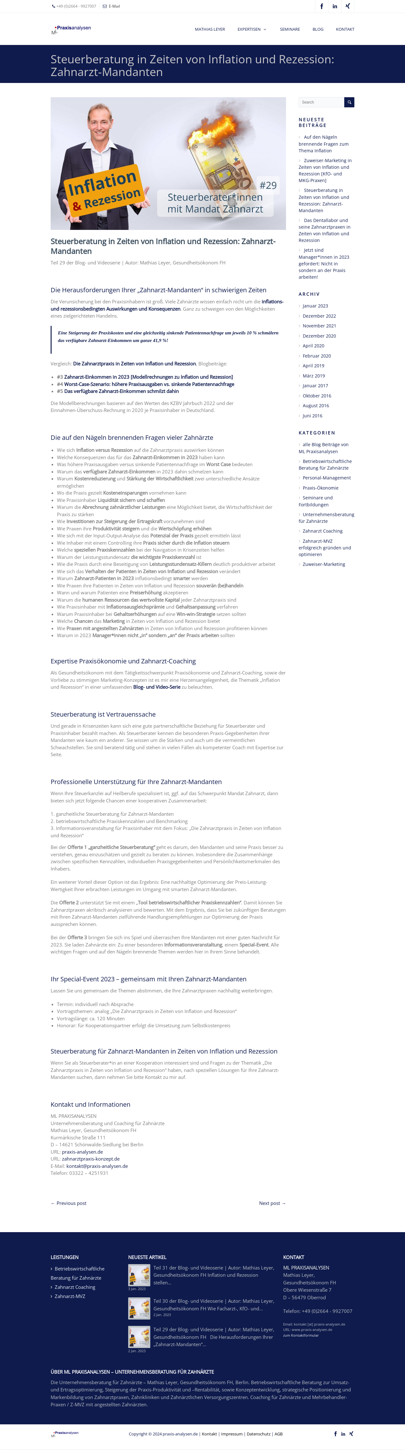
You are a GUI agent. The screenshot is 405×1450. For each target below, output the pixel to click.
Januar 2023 (315, 306)
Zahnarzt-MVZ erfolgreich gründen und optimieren (325, 548)
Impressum (232, 1434)
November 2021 (319, 326)
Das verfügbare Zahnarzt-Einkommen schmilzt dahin (121, 391)
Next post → (272, 1203)
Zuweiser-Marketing (324, 564)
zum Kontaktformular (301, 1335)
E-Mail (114, 6)
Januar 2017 (315, 386)
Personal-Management (327, 478)
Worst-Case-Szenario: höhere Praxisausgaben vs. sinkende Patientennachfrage (149, 384)
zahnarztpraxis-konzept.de (91, 1159)
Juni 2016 (312, 416)
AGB (279, 1434)
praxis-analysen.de (82, 1152)
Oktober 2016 (317, 396)
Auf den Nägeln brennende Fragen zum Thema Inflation (324, 144)
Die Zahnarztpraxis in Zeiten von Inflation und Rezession (134, 363)
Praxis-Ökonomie (321, 488)
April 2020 (313, 346)
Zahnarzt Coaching (323, 531)
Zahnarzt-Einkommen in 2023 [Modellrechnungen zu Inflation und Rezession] (148, 377)
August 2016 (316, 405)
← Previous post (68, 1203)
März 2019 (314, 376)
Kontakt (209, 1434)
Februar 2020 (317, 356)
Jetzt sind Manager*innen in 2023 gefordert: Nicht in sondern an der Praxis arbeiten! (324, 263)
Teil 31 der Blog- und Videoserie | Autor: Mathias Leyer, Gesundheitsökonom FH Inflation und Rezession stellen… (213, 1275)
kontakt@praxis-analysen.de (97, 1166)
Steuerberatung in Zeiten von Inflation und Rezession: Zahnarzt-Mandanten (163, 246)
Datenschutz (259, 1434)
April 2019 (313, 366)
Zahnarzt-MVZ (70, 1296)
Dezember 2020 (319, 336)
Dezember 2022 (319, 316)
